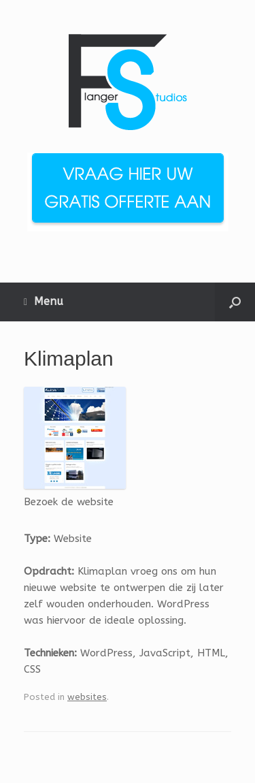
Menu (43, 301)
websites (87, 697)
